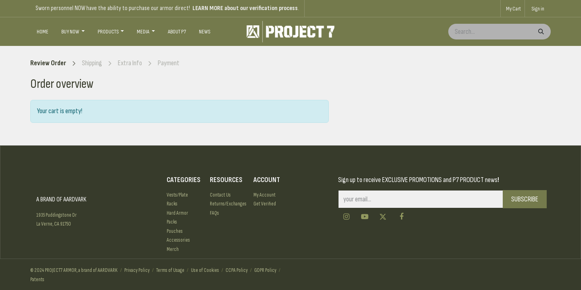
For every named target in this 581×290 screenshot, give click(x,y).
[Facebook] (401, 216)
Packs (172, 222)
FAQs (214, 213)
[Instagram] (346, 216)
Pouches (175, 231)
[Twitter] (383, 216)
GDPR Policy (265, 270)
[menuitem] (42, 32)
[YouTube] (364, 216)
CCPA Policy (237, 270)
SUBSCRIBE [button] (524, 199)
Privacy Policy (137, 270)
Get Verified (264, 204)
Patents (37, 279)
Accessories (178, 240)
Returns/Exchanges (228, 204)
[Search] (540, 31)
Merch (173, 249)
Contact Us (220, 195)
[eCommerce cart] (513, 8)
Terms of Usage (170, 270)
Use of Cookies (205, 270)
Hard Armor (177, 213)
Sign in (537, 8)
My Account (264, 195)
